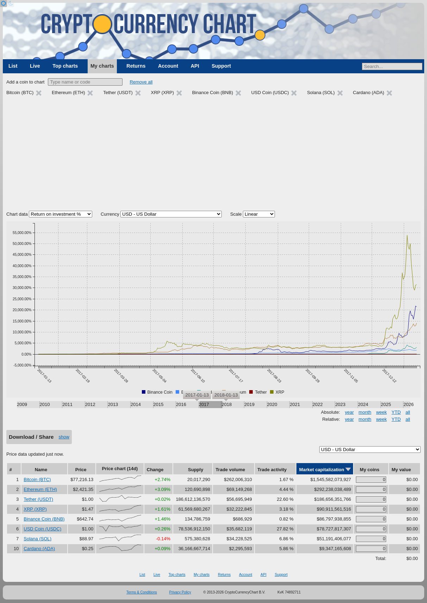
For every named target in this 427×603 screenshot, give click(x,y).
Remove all (141, 82)
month (365, 412)
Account (168, 66)
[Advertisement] (213, 154)
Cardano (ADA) (39, 548)
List (12, 66)
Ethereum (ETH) (40, 489)
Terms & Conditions (141, 592)
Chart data (17, 214)
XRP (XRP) (35, 509)
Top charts (65, 66)
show (64, 436)
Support (221, 66)
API (195, 66)
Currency (110, 214)
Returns (135, 66)
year (349, 412)
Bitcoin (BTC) (37, 479)
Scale (236, 214)
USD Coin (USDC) (42, 528)
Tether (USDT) (38, 499)
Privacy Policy (180, 592)
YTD (396, 412)
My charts (102, 66)
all (408, 412)
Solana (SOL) (37, 538)
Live (35, 66)
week (381, 412)
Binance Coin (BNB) (44, 519)
